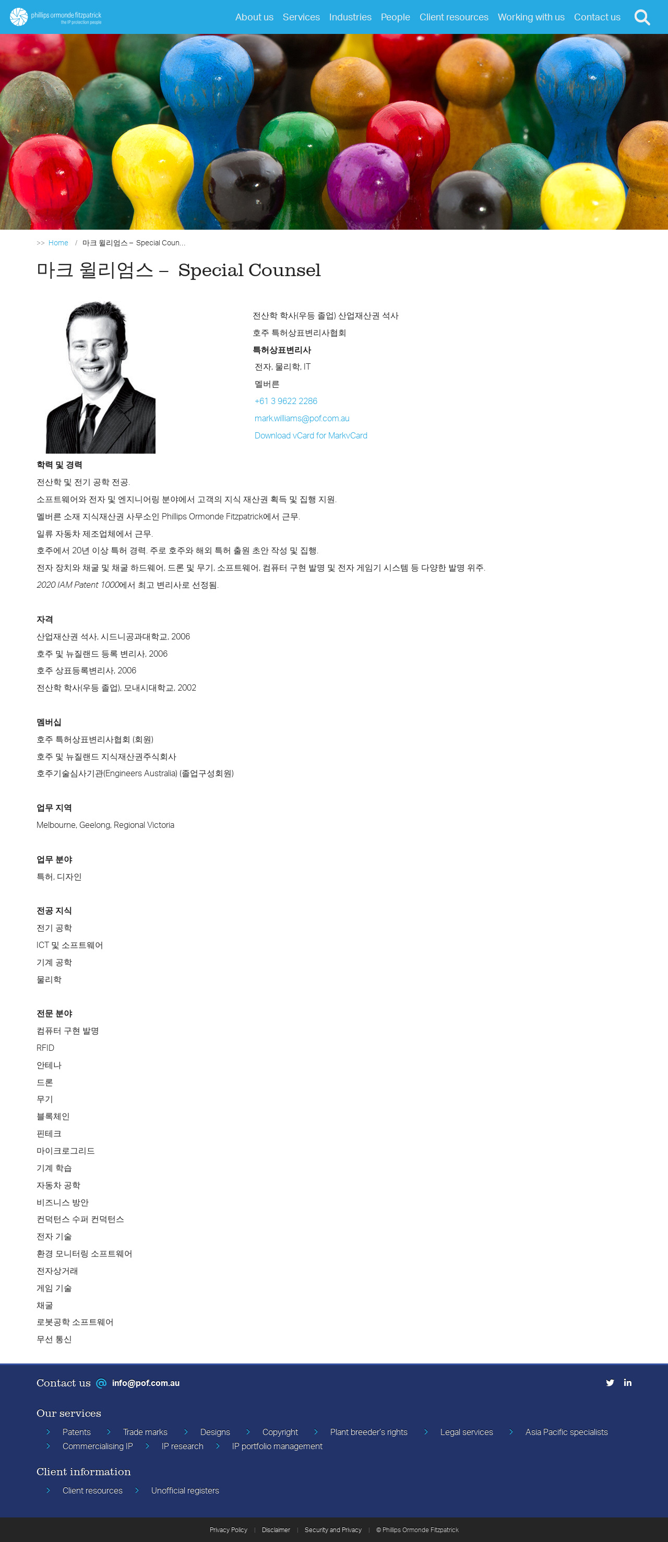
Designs (215, 1432)
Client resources (93, 1490)
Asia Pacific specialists (567, 1432)
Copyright (280, 1432)
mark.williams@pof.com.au (302, 418)
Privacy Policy (228, 1530)
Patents (77, 1432)
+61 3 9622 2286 (286, 401)
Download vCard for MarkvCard (311, 435)
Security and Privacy (333, 1530)
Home (58, 242)
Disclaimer (276, 1530)
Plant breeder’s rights (369, 1432)
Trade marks (145, 1432)
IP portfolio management (277, 1446)
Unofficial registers (185, 1490)
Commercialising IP (98, 1446)
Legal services (466, 1432)
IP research (183, 1446)
